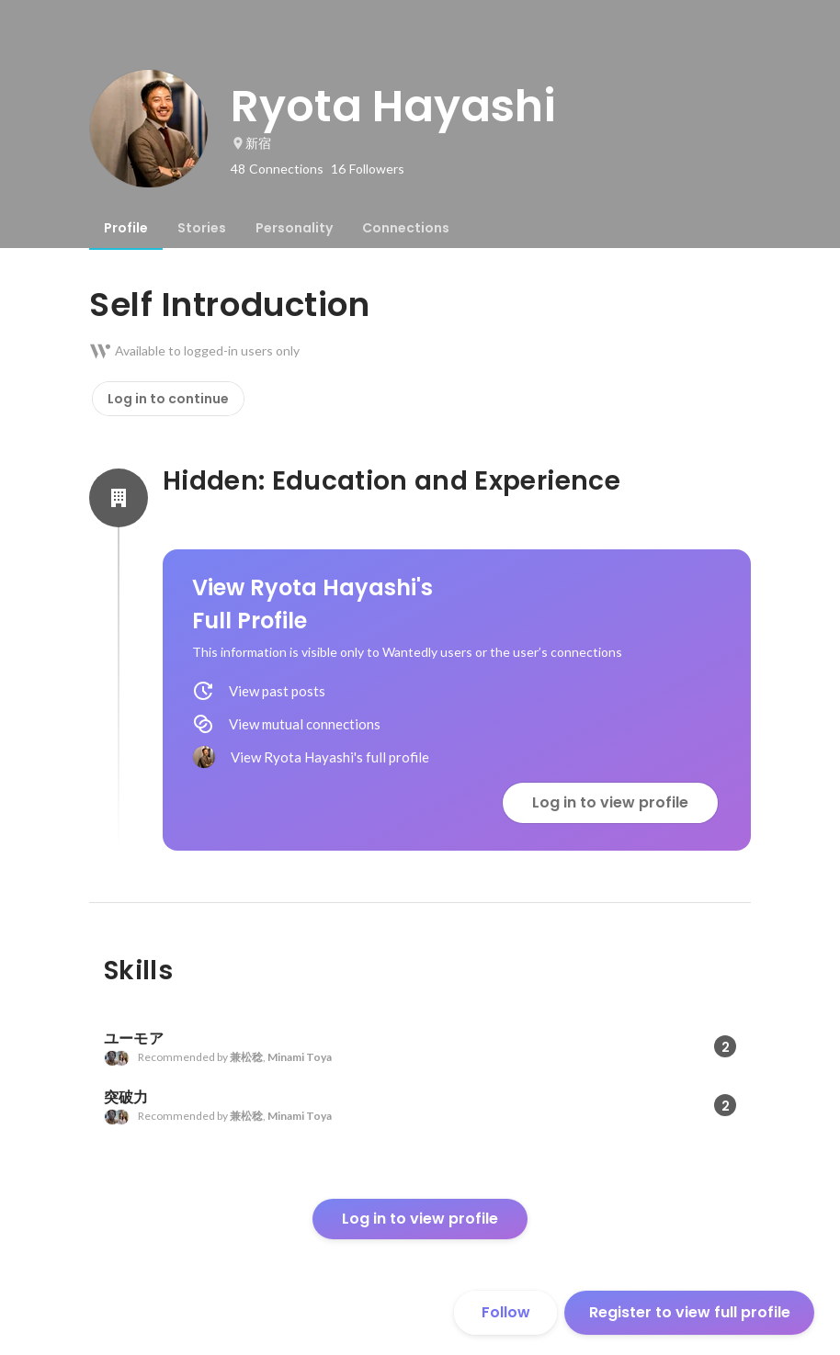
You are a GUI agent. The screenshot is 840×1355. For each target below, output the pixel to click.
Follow (506, 1312)
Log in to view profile (610, 802)
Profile (126, 228)
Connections (405, 228)
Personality (294, 228)
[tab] (126, 228)
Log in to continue (168, 399)
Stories (201, 228)
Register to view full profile (689, 1312)
